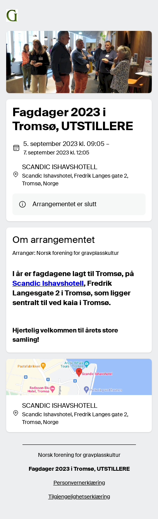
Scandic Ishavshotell (48, 283)
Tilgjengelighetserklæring (79, 496)
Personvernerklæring (79, 482)
